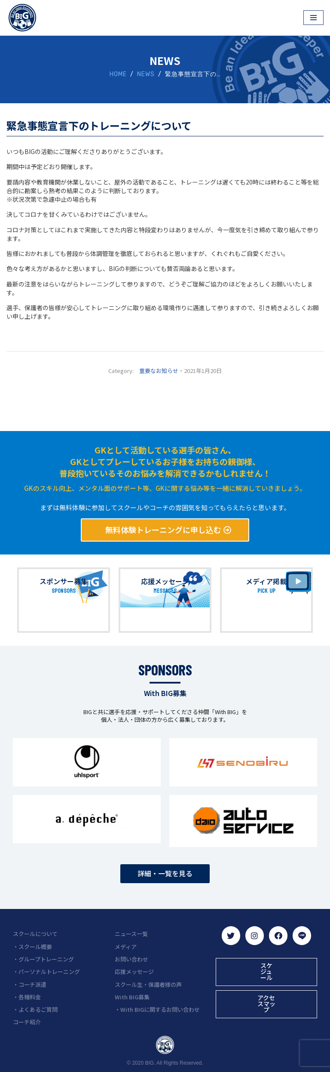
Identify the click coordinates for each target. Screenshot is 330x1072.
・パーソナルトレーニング (46, 971)
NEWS (146, 74)
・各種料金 (27, 996)
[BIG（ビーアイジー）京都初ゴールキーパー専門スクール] (22, 17)
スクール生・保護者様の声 (148, 984)
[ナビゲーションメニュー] (313, 17)
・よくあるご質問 (35, 1009)
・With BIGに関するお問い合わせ (157, 1009)
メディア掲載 (266, 581)
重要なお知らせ (158, 371)
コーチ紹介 (27, 1021)
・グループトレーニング (43, 959)
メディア (126, 946)
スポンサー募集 (64, 581)
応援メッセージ (165, 581)
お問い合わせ (131, 959)
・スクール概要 (32, 946)
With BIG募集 (132, 996)
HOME (118, 74)
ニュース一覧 (131, 933)
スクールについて (35, 933)
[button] (165, 530)
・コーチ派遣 (29, 984)
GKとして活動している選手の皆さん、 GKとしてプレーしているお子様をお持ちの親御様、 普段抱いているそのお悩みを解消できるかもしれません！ (165, 461)
